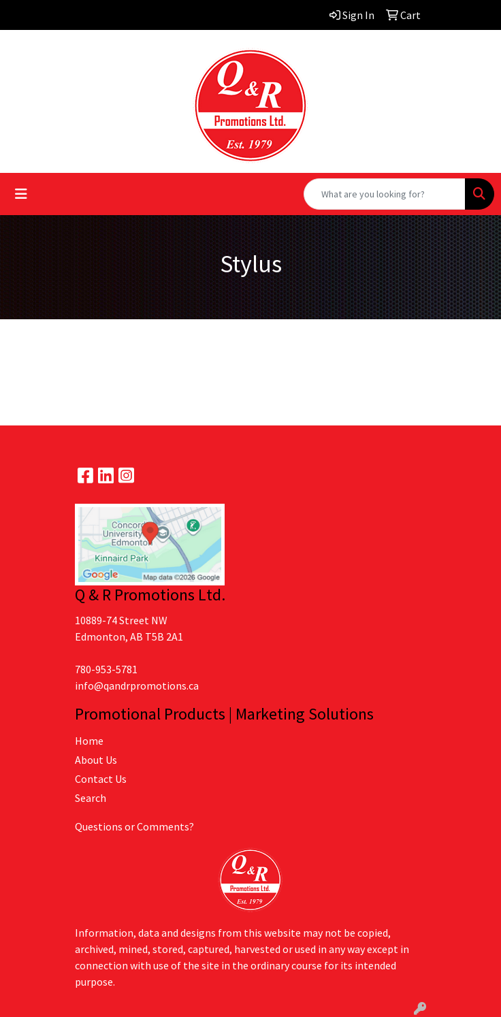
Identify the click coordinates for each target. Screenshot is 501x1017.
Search (90, 798)
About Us (96, 759)
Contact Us (101, 779)
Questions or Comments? (134, 826)
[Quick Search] (385, 194)
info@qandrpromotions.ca (137, 685)
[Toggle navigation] (21, 194)
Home (89, 740)
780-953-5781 (106, 669)
